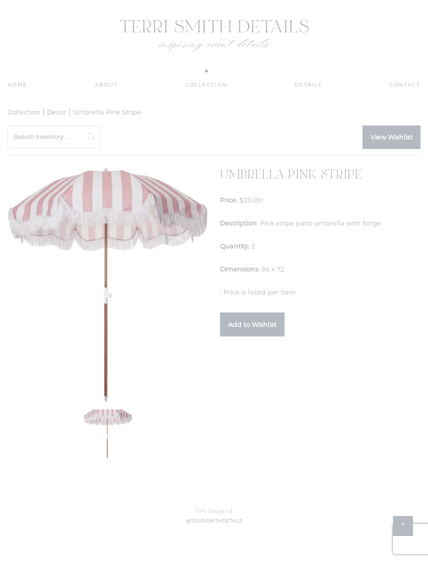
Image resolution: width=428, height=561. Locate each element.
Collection (207, 85)
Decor (56, 112)
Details (308, 85)
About (106, 85)
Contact (405, 85)
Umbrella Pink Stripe (107, 112)
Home (18, 85)
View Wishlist (391, 137)
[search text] (54, 137)
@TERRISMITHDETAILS (214, 521)
